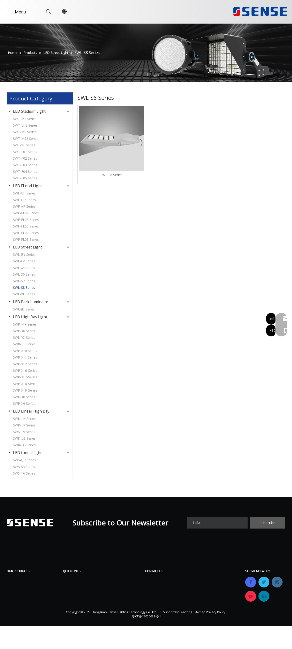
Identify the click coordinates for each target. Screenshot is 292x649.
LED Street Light (27, 247)
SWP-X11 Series (25, 357)
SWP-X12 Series (25, 364)
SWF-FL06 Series (26, 226)
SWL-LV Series (24, 261)
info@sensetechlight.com (175, 614)
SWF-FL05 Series (26, 219)
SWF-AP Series (24, 206)
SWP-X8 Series (24, 397)
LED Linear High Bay (31, 411)
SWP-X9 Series (24, 403)
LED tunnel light (27, 452)
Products (71, 586)
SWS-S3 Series (24, 466)
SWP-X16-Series (25, 370)
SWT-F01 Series (25, 151)
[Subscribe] (267, 523)
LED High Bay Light (30, 316)
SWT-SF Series (24, 145)
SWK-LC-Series (24, 445)
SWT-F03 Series (25, 165)
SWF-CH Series (24, 193)
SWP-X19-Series (25, 390)
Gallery (112, 593)
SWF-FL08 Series (26, 239)
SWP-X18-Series (25, 383)
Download (115, 579)
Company (71, 593)
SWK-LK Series (24, 425)
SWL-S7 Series (24, 281)
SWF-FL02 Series (26, 213)
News (111, 600)
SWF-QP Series (24, 200)
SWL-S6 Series (24, 274)
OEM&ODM (73, 607)
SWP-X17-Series (25, 377)
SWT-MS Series (24, 132)
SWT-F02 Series (25, 158)
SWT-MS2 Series (25, 138)
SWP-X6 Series (24, 331)
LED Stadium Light (29, 111)
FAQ (109, 586)
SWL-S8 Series (24, 287)
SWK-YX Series (24, 337)
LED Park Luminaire (30, 301)
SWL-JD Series (24, 309)
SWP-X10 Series (25, 350)
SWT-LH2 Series (25, 125)
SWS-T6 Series (24, 473)
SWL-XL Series (24, 294)
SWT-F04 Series (25, 171)
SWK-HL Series (24, 344)
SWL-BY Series (24, 254)
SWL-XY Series (24, 267)
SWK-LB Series (24, 438)
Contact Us (115, 607)
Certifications (74, 600)
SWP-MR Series (25, 324)
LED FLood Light (27, 185)
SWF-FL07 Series (26, 233)
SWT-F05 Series (25, 178)
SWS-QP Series (24, 460)
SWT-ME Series (24, 118)
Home (68, 579)
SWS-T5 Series (24, 432)
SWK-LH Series (24, 418)
